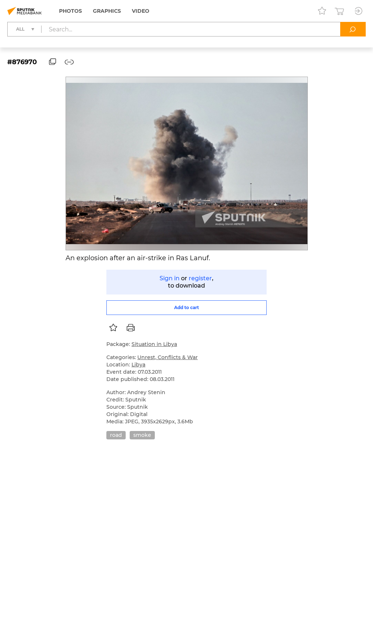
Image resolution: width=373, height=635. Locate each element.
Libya (138, 364)
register (200, 278)
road (116, 435)
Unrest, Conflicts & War (167, 357)
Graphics (107, 11)
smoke (142, 435)
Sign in (170, 278)
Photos (70, 11)
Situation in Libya (154, 344)
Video (140, 11)
